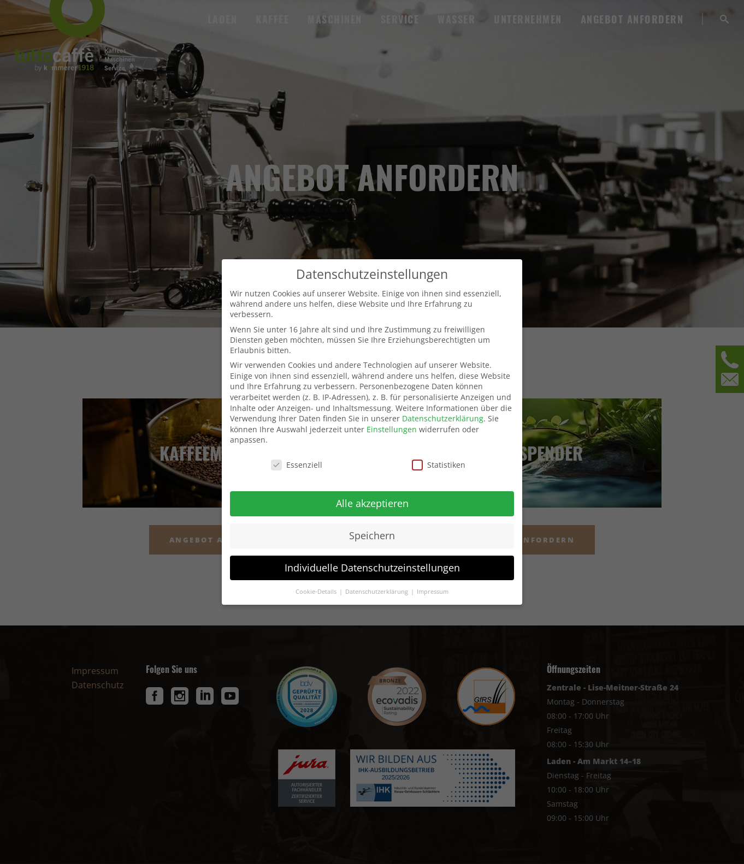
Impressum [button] (432, 591)
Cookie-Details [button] (317, 591)
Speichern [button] (372, 535)
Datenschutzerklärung (442, 418)
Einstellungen (392, 429)
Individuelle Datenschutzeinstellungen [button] (372, 567)
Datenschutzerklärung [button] (377, 591)
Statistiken (438, 465)
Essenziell (296, 465)
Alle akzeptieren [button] (372, 503)
